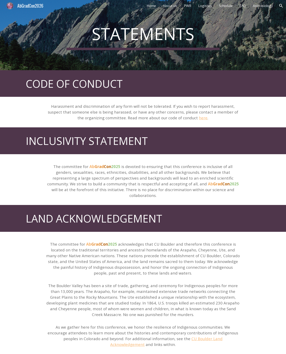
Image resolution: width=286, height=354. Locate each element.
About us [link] (170, 6)
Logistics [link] (205, 6)
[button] (281, 6)
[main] (143, 35)
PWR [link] (187, 6)
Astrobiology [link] (263, 6)
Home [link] (151, 6)
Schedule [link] (226, 6)
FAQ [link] (243, 6)
